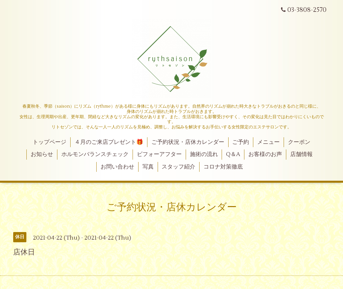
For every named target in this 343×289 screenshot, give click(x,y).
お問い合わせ (117, 167)
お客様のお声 (265, 154)
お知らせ (42, 154)
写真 (148, 167)
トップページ (49, 142)
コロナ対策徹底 (223, 167)
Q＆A (233, 154)
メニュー (268, 142)
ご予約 (240, 142)
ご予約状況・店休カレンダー (187, 142)
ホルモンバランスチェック (95, 154)
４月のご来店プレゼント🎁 (109, 142)
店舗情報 (301, 154)
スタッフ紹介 (178, 167)
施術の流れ (204, 154)
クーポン (299, 142)
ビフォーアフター (159, 154)
